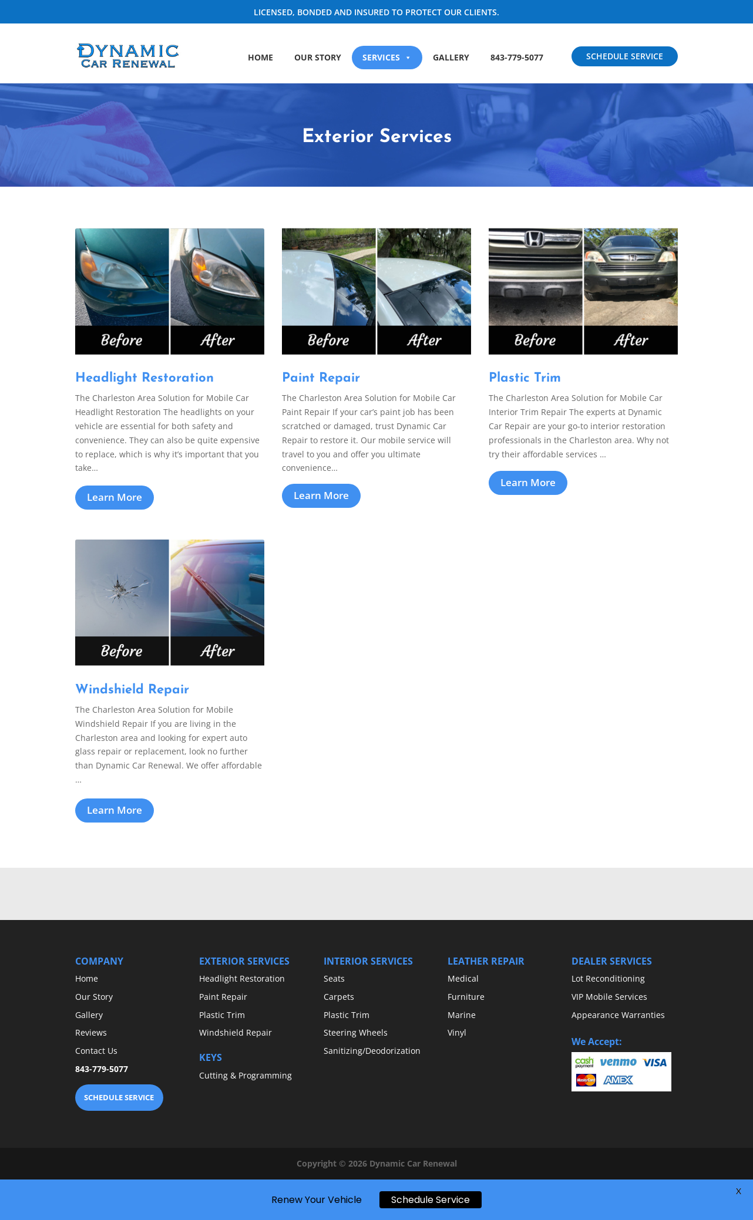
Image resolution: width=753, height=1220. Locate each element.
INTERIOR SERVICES (368, 961)
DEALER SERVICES (612, 961)
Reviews (91, 1032)
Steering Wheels (356, 1032)
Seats (334, 978)
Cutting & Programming (245, 1075)
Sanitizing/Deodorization (372, 1050)
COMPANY (99, 961)
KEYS (210, 1057)
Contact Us (96, 1050)
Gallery (451, 57)
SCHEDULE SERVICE (624, 56)
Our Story (317, 57)
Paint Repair (223, 996)
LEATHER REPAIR (486, 961)
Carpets (339, 996)
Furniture (466, 996)
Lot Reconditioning (608, 978)
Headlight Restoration (242, 978)
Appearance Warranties (618, 1014)
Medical (463, 978)
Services (387, 57)
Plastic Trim (222, 1014)
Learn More (114, 497)
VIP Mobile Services (609, 996)
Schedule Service (430, 1203)
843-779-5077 (516, 57)
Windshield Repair (235, 1032)
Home (260, 57)
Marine (462, 1014)
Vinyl (457, 1032)
